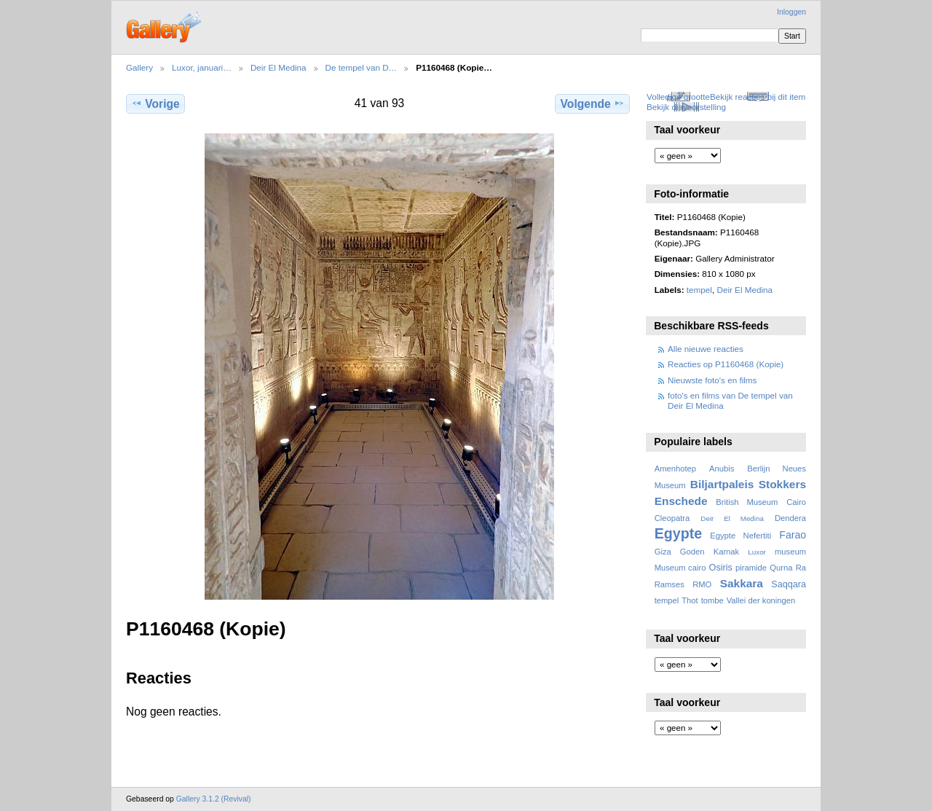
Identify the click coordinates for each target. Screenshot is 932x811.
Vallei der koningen (761, 600)
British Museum (747, 502)
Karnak (727, 551)
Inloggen (791, 12)
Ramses (669, 584)
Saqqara (788, 584)
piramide (751, 567)
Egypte (678, 533)
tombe (712, 600)
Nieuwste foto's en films (712, 380)
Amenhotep (675, 468)
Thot (690, 600)
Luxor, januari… (202, 67)
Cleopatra (672, 518)
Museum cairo (680, 567)
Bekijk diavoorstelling (686, 106)
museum (790, 551)
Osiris (720, 568)
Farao (792, 535)
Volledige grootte (678, 96)
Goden (692, 551)
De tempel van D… (361, 67)
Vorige (155, 103)
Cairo (796, 502)
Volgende (593, 103)
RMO (701, 584)
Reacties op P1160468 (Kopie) (725, 364)
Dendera (790, 518)
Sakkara (741, 583)
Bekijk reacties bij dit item (757, 96)
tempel (699, 289)
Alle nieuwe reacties (705, 348)
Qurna (781, 567)
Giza (663, 551)
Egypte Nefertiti (740, 535)
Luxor (757, 552)
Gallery (139, 67)
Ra (801, 567)
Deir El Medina (278, 67)
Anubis (721, 468)
